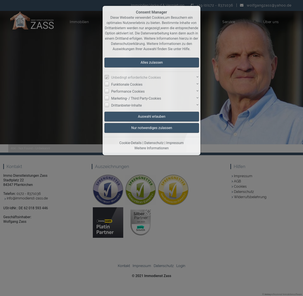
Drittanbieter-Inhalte (126, 105)
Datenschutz (153, 143)
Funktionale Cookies (127, 84)
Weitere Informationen (151, 148)
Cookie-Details (130, 143)
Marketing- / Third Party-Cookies (136, 98)
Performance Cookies (128, 91)
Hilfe (186, 49)
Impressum (175, 143)
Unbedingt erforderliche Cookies (136, 77)
